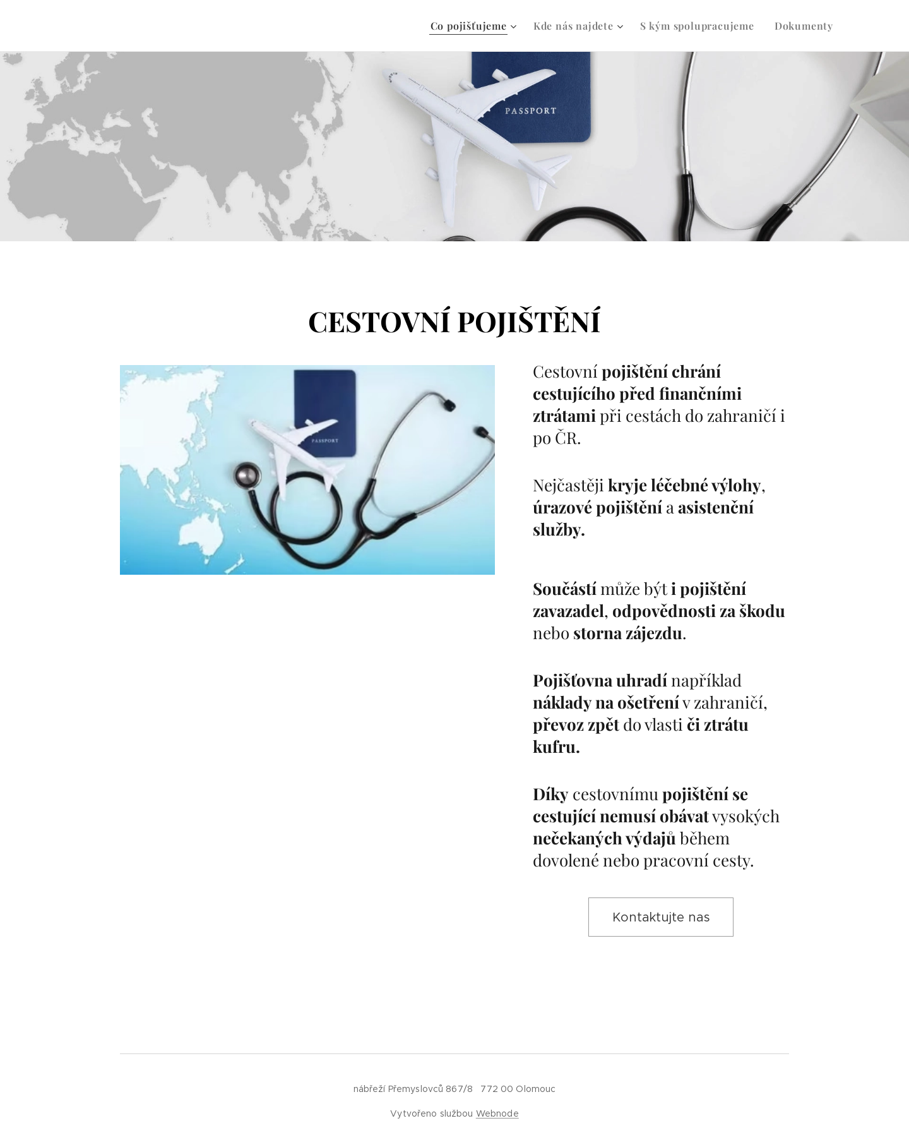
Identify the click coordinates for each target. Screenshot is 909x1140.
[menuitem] (475, 26)
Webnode (497, 1113)
